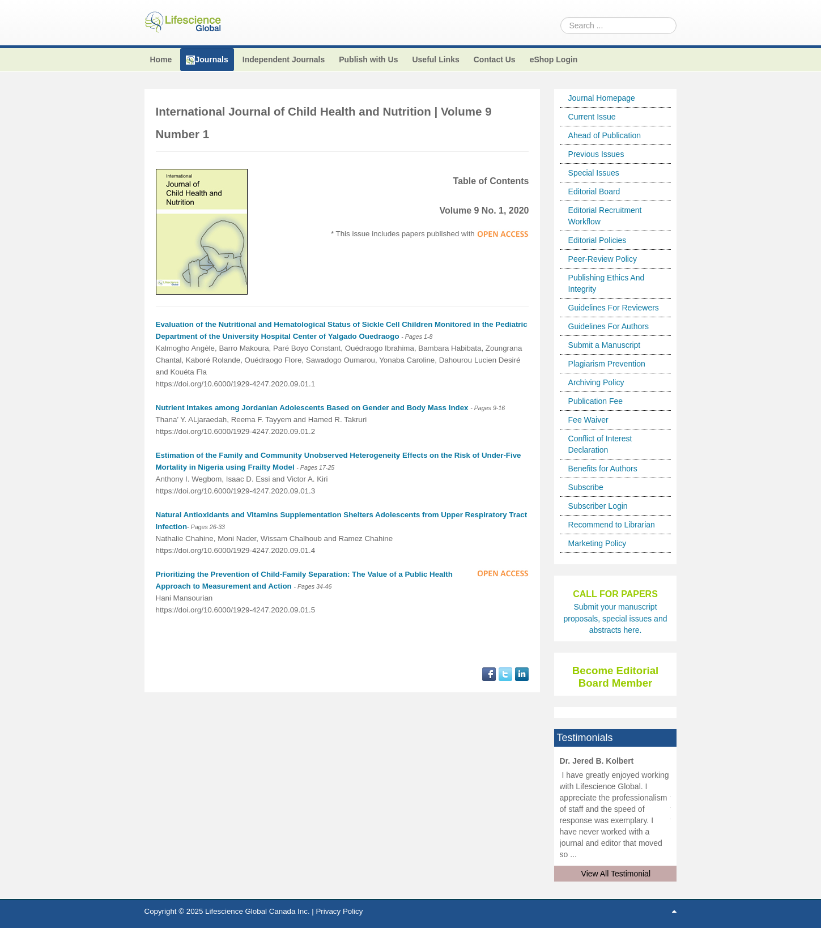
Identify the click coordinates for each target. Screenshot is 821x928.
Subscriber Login (598, 505)
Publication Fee (595, 401)
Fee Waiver (588, 419)
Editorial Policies (597, 240)
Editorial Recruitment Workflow (605, 216)
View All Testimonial (615, 873)
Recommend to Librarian (611, 524)
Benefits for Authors (602, 468)
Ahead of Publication (604, 135)
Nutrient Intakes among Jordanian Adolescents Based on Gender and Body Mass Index (312, 407)
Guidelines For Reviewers (613, 307)
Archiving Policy (596, 382)
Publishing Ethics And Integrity (606, 283)
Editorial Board (594, 191)
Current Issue (592, 116)
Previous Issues (596, 154)
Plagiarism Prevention (606, 363)
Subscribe (585, 487)
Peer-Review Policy (602, 258)
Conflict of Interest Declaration (600, 444)
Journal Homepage (601, 98)
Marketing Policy (597, 543)
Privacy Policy (339, 911)
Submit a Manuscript (604, 345)
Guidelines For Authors (608, 326)
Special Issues (593, 172)
